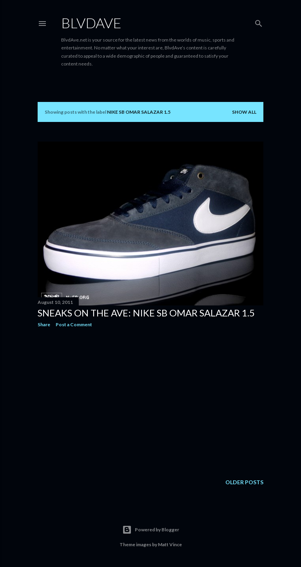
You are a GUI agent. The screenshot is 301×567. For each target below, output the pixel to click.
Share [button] (44, 324)
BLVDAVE (91, 22)
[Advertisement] (150, 402)
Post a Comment (74, 324)
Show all (244, 112)
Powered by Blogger (150, 529)
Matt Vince (170, 544)
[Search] (258, 21)
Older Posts (244, 482)
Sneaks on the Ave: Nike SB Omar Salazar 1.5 (146, 312)
